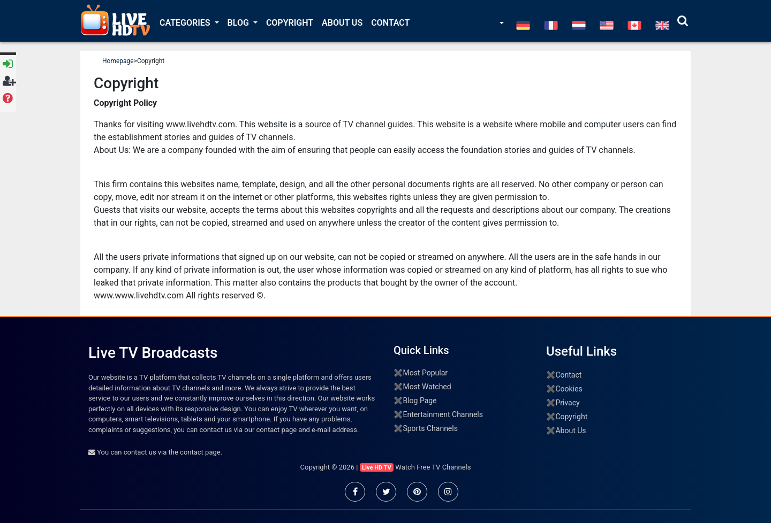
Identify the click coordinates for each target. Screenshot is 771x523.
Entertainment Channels (443, 414)
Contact (390, 23)
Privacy (567, 402)
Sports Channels (430, 428)
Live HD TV (376, 467)
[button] (500, 23)
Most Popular (425, 372)
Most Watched (427, 386)
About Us (342, 23)
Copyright (289, 23)
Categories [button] (186, 23)
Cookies (568, 388)
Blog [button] (239, 23)
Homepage (118, 61)
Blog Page (419, 400)
